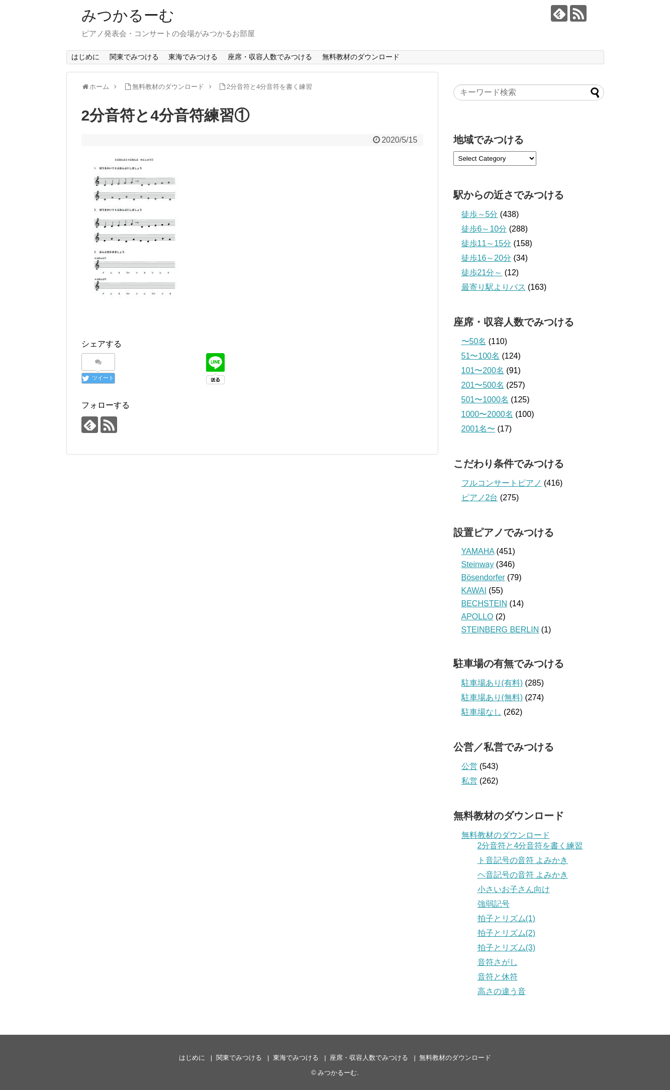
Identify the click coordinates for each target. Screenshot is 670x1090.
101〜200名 (482, 370)
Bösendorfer (483, 577)
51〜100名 (480, 356)
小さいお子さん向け (513, 889)
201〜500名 (482, 385)
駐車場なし (481, 712)
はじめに (85, 57)
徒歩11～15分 (486, 243)
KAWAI (474, 590)
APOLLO (477, 616)
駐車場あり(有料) (492, 683)
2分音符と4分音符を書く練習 (530, 845)
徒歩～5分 (479, 214)
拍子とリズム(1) (506, 918)
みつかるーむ (127, 15)
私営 (469, 781)
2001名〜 (478, 428)
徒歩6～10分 (484, 229)
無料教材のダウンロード (361, 57)
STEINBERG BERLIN (500, 629)
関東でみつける (134, 57)
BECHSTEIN (484, 603)
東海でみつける (193, 57)
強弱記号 (493, 904)
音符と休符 (497, 976)
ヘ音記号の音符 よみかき (522, 874)
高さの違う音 (501, 991)
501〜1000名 (485, 399)
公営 (469, 766)
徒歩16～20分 (486, 258)
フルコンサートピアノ (501, 483)
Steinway (477, 564)
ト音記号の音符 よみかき (522, 860)
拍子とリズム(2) (506, 933)
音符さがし (497, 962)
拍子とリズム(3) (506, 947)
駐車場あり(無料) (492, 697)
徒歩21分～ (482, 272)
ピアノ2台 (479, 497)
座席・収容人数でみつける (270, 57)
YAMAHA (478, 551)
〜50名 (474, 341)
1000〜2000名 (487, 414)
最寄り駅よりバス (493, 287)
